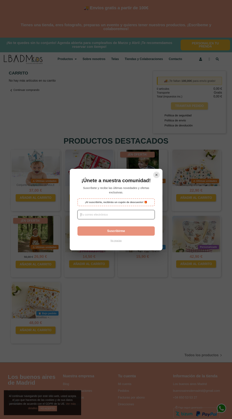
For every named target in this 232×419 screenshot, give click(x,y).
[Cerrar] (156, 175)
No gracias (116, 240)
